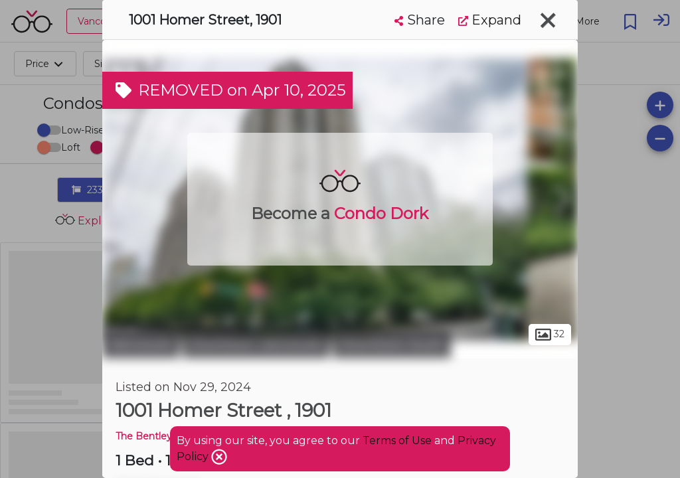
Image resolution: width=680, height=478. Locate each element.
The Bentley (144, 436)
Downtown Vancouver (256, 344)
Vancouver (141, 344)
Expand (489, 20)
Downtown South (391, 344)
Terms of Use (397, 440)
